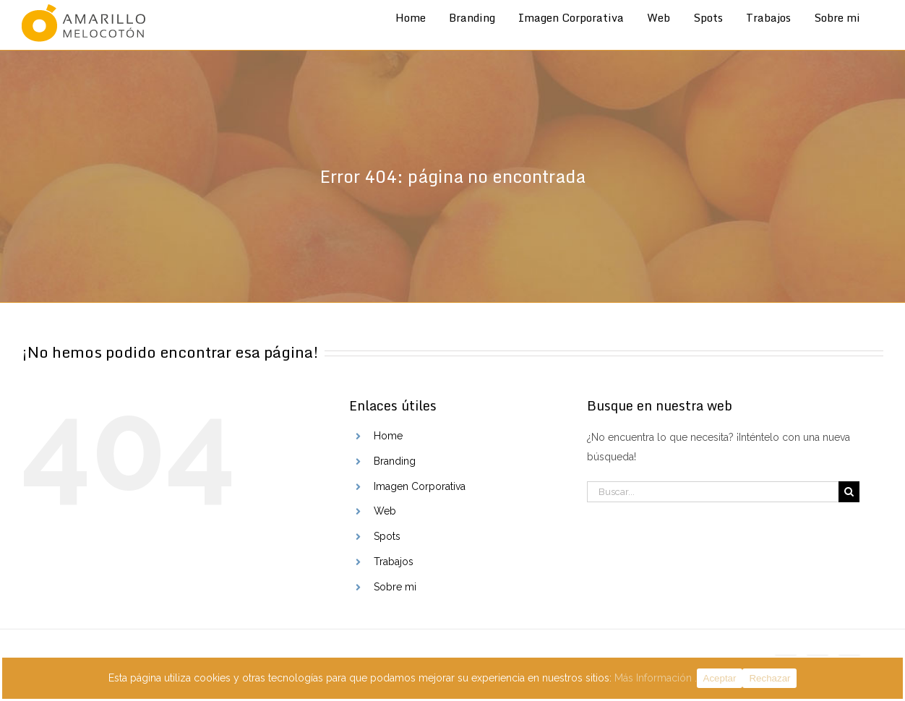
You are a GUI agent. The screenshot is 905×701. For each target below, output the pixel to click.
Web (385, 511)
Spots (387, 536)
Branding (395, 461)
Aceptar (720, 678)
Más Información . (655, 678)
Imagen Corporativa (420, 486)
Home (388, 436)
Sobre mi (395, 587)
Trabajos (393, 561)
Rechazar (769, 678)
